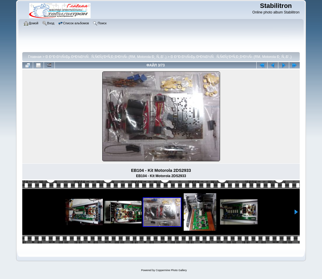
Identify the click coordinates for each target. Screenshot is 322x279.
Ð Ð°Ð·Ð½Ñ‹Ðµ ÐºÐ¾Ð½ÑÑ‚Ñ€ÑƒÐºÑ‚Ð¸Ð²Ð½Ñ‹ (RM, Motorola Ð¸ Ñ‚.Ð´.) (105, 57)
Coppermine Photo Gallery (171, 270)
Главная (35, 57)
